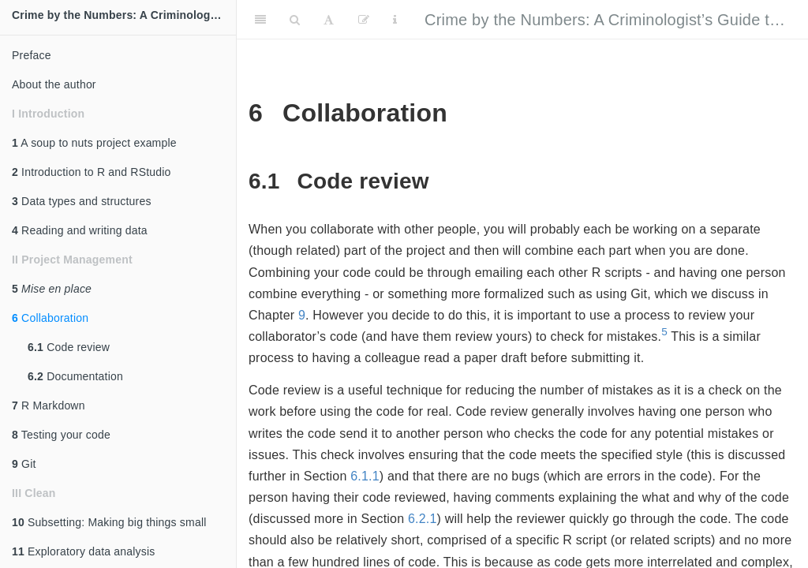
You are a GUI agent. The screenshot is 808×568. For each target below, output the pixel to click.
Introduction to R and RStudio (91, 172)
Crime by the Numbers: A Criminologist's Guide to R (124, 15)
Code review (69, 347)
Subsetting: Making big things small (109, 522)
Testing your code (61, 434)
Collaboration (50, 318)
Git (24, 464)
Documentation (75, 376)
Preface (31, 55)
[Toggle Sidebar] (260, 19)
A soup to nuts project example (94, 142)
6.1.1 (365, 476)
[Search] (295, 19)
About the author (54, 84)
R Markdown (48, 405)
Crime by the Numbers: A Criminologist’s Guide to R (610, 19)
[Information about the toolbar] (395, 19)
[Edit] (363, 19)
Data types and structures (82, 201)
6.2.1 (422, 518)
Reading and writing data (80, 230)
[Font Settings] (329, 19)
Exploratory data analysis (83, 551)
